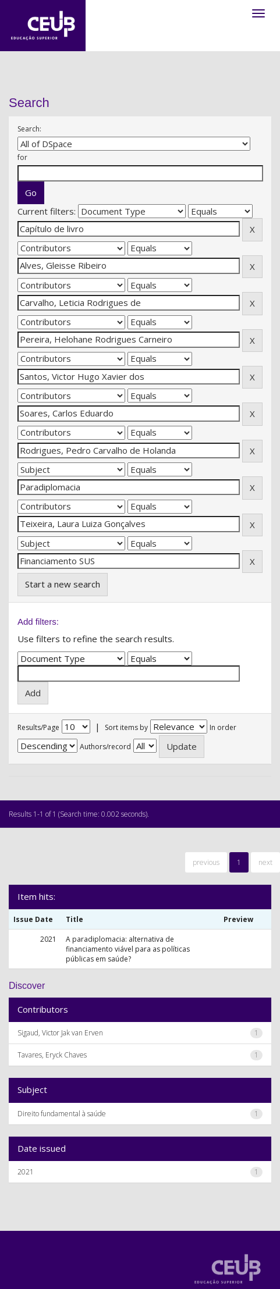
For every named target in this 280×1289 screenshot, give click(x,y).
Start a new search (62, 584)
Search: (29, 129)
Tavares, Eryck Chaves (52, 1055)
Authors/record (105, 747)
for (22, 157)
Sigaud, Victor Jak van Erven (60, 1033)
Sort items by (126, 727)
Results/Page (38, 727)
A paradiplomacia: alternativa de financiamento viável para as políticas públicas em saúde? (128, 949)
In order (223, 727)
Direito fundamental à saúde (61, 1114)
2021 (25, 1172)
